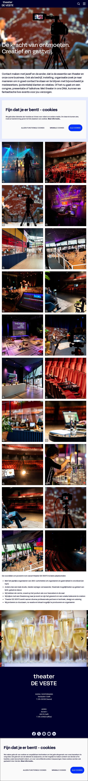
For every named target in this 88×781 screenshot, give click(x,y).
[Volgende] (82, 638)
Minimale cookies (57, 128)
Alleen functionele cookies (32, 128)
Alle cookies (75, 128)
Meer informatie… (54, 119)
